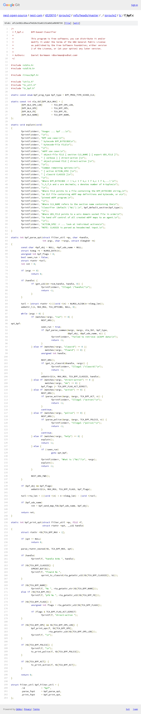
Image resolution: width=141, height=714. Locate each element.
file (67, 23)
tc (120, 15)
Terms (36, 709)
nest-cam (36, 15)
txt (128, 709)
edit (76, 23)
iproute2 (64, 15)
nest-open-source (15, 15)
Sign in (134, 4)
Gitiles (19, 709)
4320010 (50, 15)
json (135, 709)
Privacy (27, 709)
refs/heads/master (86, 15)
